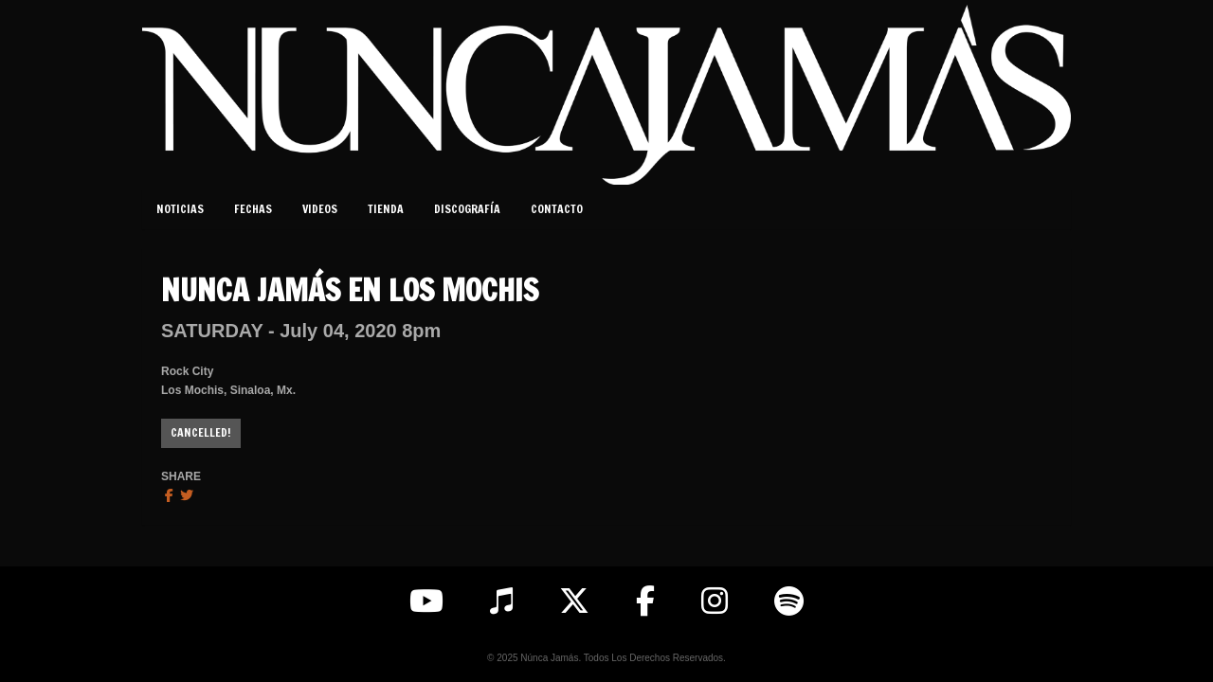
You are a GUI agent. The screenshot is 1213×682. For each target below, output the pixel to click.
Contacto (557, 209)
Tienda (386, 209)
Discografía (467, 209)
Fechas (253, 209)
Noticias (180, 209)
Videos (319, 209)
